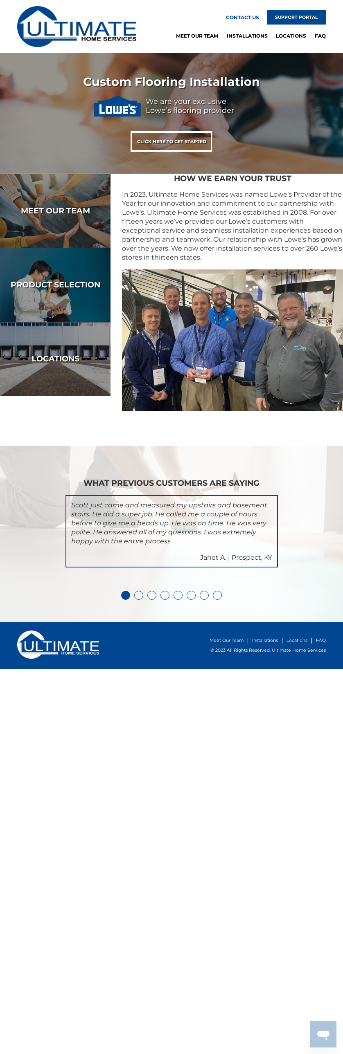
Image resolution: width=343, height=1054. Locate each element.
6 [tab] (191, 595)
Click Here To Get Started (171, 141)
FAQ (320, 36)
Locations (291, 36)
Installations (247, 36)
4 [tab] (165, 595)
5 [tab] (178, 595)
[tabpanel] (171, 531)
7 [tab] (204, 595)
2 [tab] (139, 595)
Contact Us (242, 17)
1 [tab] (126, 595)
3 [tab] (152, 595)
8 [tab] (217, 595)
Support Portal (296, 17)
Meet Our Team (197, 36)
